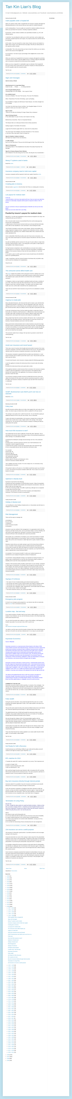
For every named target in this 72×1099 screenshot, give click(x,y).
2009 (8, 906)
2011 (8, 902)
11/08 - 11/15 (11, 968)
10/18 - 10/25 (11, 974)
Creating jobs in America (14, 184)
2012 (8, 900)
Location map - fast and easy (15, 611)
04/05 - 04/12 (11, 1027)
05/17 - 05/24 (11, 1016)
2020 (8, 885)
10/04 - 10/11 (11, 978)
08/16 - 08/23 (11, 991)
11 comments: (23, 340)
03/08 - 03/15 (11, 1035)
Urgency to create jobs (13, 300)
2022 (8, 881)
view (11, 603)
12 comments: (23, 825)
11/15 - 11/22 (11, 967)
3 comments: (23, 73)
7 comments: (23, 739)
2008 (8, 1054)
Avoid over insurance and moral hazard (19, 345)
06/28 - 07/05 (11, 1005)
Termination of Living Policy (15, 801)
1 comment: (22, 167)
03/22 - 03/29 (11, 1031)
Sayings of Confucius (13, 579)
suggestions (16, 187)
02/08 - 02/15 (11, 1042)
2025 (8, 876)
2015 (8, 895)
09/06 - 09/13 (11, 986)
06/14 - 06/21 (11, 1008)
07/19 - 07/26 (11, 999)
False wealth (10, 699)
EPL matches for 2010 (13, 758)
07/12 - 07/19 (11, 1001)
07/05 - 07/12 (11, 1003)
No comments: (23, 156)
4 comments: (23, 776)
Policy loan (9, 406)
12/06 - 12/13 (11, 913)
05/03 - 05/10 (11, 1020)
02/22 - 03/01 (11, 1039)
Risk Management (12, 514)
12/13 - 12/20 (11, 911)
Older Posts (42, 868)
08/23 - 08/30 (11, 989)
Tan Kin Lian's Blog (23, 6)
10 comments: (23, 607)
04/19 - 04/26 (11, 1023)
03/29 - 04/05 (11, 1029)
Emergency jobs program (14, 599)
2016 (8, 893)
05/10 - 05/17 (11, 1018)
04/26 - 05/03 (11, 1022)
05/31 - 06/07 (11, 1012)
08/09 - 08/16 (11, 993)
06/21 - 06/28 (11, 1006)
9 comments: (23, 474)
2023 (8, 879)
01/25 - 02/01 (11, 1046)
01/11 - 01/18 (11, 1050)
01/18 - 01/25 (11, 1048)
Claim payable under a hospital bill (17, 21)
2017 (8, 891)
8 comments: (23, 796)
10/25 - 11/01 (11, 972)
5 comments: (23, 574)
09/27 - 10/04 (11, 980)
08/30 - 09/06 (11, 987)
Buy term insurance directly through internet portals (23, 781)
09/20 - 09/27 (11, 982)
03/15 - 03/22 (11, 1033)
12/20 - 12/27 (11, 909)
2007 (8, 1056)
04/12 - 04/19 (11, 1025)
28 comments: (23, 266)
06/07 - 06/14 (11, 1010)
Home (25, 868)
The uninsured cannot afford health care (19, 271)
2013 (8, 898)
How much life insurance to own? (17, 430)
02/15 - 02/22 (11, 1041)
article (11, 163)
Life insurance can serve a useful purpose (20, 829)
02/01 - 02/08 (11, 1044)
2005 (8, 1060)
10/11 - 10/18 (11, 976)
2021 (8, 883)
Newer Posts (8, 868)
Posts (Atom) (14, 870)
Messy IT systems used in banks (17, 160)
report (29, 750)
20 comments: (23, 426)
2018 (8, 889)
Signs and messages (13, 78)
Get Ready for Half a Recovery (16, 746)
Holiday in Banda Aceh (13, 502)
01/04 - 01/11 (11, 1052)
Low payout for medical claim (15, 195)
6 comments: (23, 754)
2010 (8, 904)
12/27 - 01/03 (11, 908)
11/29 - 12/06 (11, 915)
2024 (8, 877)
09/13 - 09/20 (11, 984)
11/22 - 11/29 (11, 965)
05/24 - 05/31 (11, 1014)
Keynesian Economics (13, 639)
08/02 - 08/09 (11, 995)
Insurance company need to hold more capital (21, 171)
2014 (8, 896)
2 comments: (23, 190)
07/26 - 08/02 (11, 997)
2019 (8, 887)
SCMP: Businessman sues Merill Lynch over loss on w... (20, 934)
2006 (8, 1058)
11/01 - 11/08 (11, 970)
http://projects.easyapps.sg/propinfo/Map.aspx (16, 626)
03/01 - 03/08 (11, 1037)
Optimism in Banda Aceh (14, 479)
